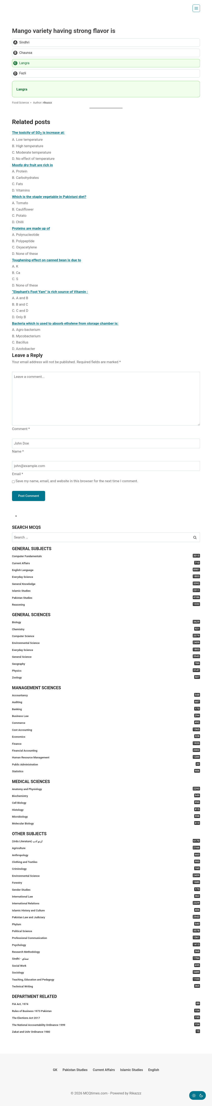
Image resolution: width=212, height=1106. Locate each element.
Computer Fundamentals (106, 556)
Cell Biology (106, 802)
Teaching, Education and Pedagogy (106, 979)
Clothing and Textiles (106, 862)
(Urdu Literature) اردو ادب (106, 841)
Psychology (106, 945)
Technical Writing (106, 986)
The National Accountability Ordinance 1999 (106, 1024)
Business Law (106, 716)
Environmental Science (106, 643)
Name (18, 451)
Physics (106, 670)
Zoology (106, 677)
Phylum (106, 924)
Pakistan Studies (106, 597)
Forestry (106, 882)
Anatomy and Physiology (106, 789)
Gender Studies (106, 889)
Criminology (106, 868)
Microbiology (106, 816)
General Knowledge (106, 584)
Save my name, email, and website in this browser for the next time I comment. (77, 481)
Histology (106, 809)
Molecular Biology (106, 823)
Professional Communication (106, 938)
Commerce (106, 722)
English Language (106, 570)
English (153, 1070)
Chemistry (106, 629)
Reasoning (106, 604)
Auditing (106, 702)
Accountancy (106, 695)
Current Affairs (106, 563)
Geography (106, 663)
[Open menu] (196, 8)
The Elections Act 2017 (106, 1017)
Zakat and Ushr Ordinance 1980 (106, 1031)
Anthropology (106, 855)
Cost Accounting (106, 729)
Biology (106, 622)
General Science (106, 656)
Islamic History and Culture (106, 910)
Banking (106, 709)
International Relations (106, 903)
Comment (21, 429)
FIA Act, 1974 (106, 1004)
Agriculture (106, 848)
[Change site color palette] (197, 1095)
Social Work (106, 965)
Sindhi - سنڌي (106, 958)
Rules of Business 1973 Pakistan (106, 1011)
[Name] (106, 443)
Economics (106, 736)
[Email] (106, 466)
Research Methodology (106, 951)
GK (55, 1070)
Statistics (106, 771)
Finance (106, 743)
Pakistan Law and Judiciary (106, 917)
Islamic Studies (106, 590)
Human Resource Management (106, 757)
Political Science (106, 931)
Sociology (106, 972)
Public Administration (106, 764)
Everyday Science (106, 576)
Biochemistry (106, 796)
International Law (106, 896)
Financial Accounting (106, 750)
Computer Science (106, 636)
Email (17, 474)
